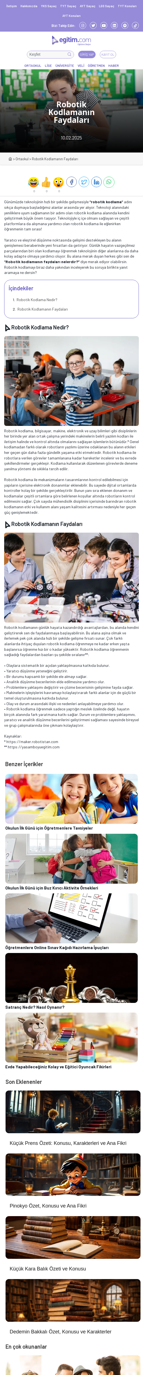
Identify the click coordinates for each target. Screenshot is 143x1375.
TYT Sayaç (68, 6)
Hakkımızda (29, 6)
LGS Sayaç (106, 6)
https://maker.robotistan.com (32, 741)
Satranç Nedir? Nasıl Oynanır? (35, 1007)
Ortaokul (22, 159)
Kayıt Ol (107, 54)
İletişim (11, 6)
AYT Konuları (71, 15)
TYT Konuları (127, 6)
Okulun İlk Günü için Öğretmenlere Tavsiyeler (49, 827)
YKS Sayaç (49, 6)
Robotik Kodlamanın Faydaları (42, 309)
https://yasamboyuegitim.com (34, 746)
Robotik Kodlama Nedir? (36, 299)
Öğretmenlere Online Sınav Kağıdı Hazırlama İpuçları (57, 947)
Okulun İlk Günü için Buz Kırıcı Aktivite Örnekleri (51, 887)
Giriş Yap (87, 54)
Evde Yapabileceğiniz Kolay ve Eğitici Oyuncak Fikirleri (58, 1066)
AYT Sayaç (87, 6)
